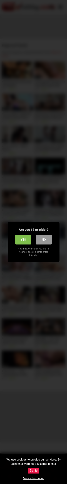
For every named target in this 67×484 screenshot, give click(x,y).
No (44, 239)
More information (33, 478)
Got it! (33, 470)
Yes (23, 239)
